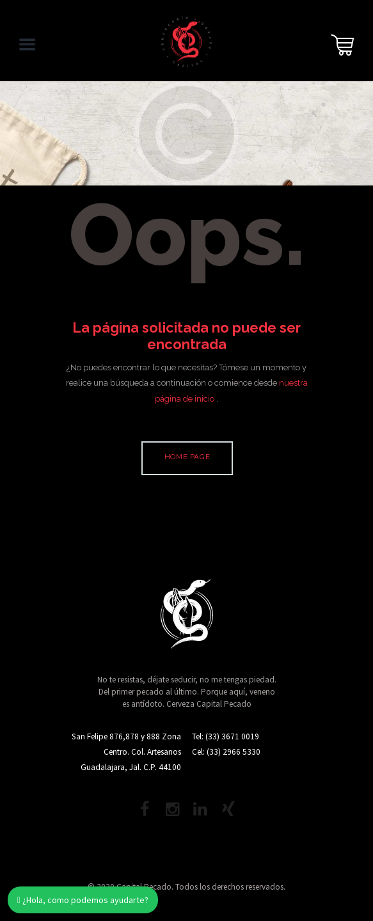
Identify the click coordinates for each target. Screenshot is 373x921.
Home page (187, 456)
